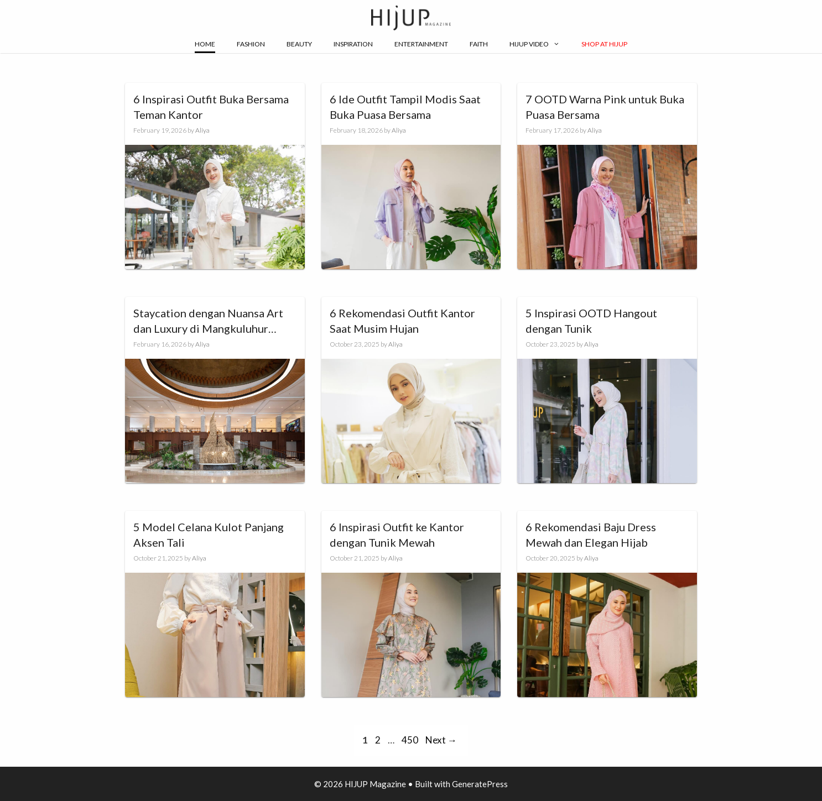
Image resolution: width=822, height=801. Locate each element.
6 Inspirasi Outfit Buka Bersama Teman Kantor (211, 106)
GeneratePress (480, 784)
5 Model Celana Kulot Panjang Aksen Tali (208, 534)
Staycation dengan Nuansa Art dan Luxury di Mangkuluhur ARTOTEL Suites (208, 321)
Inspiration (353, 44)
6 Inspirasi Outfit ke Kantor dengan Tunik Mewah (397, 534)
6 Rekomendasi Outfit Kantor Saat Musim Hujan (402, 320)
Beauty (299, 44)
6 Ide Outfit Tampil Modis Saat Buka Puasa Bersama (405, 106)
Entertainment (421, 44)
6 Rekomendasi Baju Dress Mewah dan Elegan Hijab (591, 534)
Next (441, 740)
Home (205, 44)
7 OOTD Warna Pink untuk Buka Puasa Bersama (605, 106)
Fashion (251, 44)
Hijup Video (534, 44)
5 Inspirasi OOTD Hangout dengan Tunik (591, 320)
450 (411, 740)
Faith (479, 44)
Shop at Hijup (604, 44)
